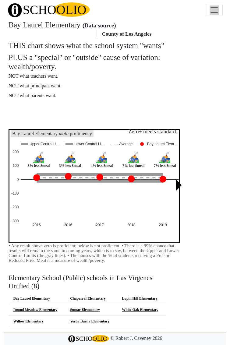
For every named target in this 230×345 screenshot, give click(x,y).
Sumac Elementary (85, 310)
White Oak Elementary (140, 310)
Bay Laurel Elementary (31, 298)
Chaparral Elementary (88, 298)
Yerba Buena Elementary (89, 321)
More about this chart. (35, 106)
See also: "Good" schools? (39, 119)
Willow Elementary (28, 321)
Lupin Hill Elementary (139, 298)
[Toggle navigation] (214, 10)
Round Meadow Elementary (35, 310)
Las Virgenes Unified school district (51, 34)
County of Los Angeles (127, 34)
